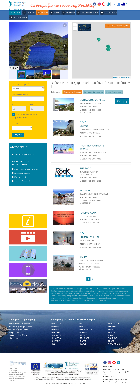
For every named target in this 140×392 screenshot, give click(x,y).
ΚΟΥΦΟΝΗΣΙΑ (86, 329)
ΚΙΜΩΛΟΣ (84, 326)
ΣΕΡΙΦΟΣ (112, 326)
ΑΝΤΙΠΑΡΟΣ (57, 332)
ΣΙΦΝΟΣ (111, 332)
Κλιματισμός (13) (20, 177)
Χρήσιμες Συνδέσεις (18, 335)
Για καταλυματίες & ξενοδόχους (114, 382)
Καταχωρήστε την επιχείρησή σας (115, 369)
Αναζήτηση (18, 134)
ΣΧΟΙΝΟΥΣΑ (113, 338)
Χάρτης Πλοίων (16, 332)
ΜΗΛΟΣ (83, 335)
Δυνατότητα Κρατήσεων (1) (24, 154)
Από (13, 104)
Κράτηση (122, 101)
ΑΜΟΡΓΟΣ (56, 323)
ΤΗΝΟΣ (111, 341)
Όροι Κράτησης (108, 376)
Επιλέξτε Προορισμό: (21, 84)
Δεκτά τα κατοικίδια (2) (22, 173)
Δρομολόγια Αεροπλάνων (21, 326)
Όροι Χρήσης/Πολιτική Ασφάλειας (115, 379)
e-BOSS (84, 383)
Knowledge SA (67, 383)
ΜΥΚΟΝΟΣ (84, 338)
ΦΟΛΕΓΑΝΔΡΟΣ (115, 344)
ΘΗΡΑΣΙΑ (56, 341)
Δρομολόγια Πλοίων (19, 329)
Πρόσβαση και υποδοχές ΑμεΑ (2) (25, 169)
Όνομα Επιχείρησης (20, 94)
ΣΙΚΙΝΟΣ (111, 329)
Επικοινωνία (107, 367)
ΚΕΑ (81, 323)
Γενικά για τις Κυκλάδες (20, 323)
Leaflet (115, 77)
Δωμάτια (15, 123)
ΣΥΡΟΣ (111, 335)
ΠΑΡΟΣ (83, 344)
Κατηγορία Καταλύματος (93, 92)
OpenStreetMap (125, 77)
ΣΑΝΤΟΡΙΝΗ (113, 323)
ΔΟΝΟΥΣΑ (56, 335)
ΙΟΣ (53, 344)
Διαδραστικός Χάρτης (118, 25)
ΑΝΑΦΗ (55, 326)
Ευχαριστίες (15, 338)
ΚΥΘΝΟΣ (84, 332)
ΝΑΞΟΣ (83, 341)
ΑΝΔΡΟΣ (56, 329)
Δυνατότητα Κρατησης (72, 92)
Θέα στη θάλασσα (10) (22, 181)
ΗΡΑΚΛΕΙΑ (56, 338)
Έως (31, 104)
